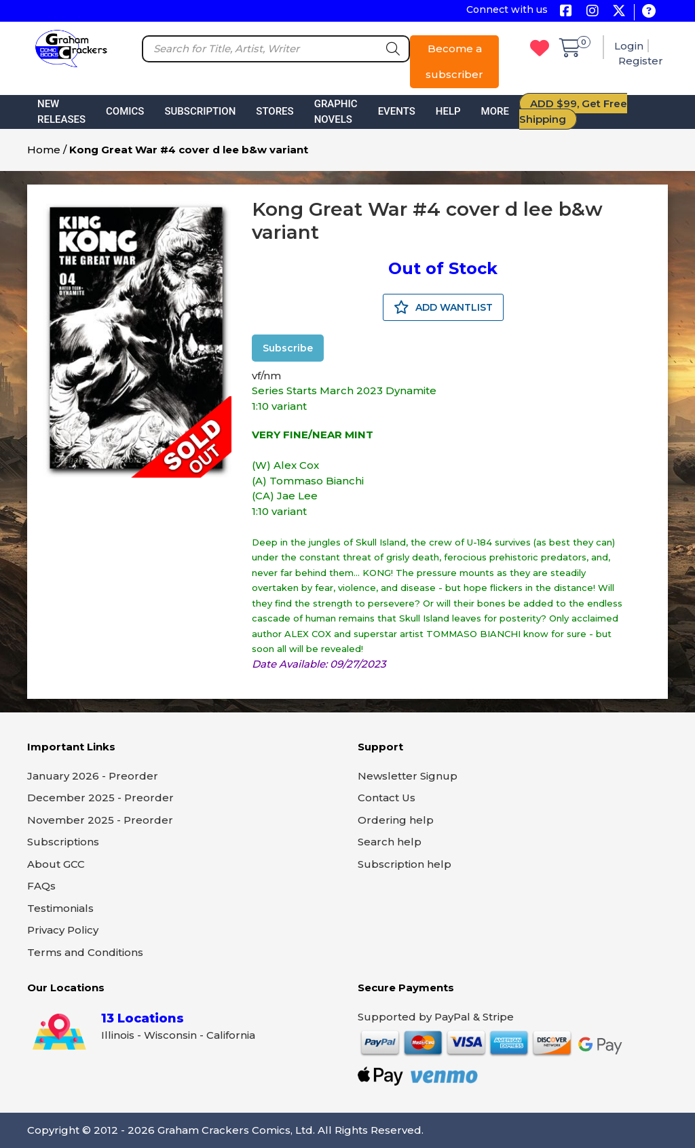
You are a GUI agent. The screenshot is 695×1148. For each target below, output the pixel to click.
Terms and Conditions (85, 952)
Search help (389, 841)
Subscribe (288, 348)
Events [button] (396, 111)
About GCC (56, 864)
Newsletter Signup (407, 775)
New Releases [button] (61, 112)
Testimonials (60, 908)
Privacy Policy (62, 929)
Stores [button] (274, 111)
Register (640, 60)
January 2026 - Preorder (92, 775)
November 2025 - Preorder (100, 820)
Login (628, 45)
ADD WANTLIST (443, 307)
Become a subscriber (454, 61)
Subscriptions (63, 841)
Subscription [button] (200, 111)
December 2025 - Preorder (100, 797)
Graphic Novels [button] (336, 112)
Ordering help (396, 820)
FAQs (41, 885)
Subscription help (404, 864)
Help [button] (448, 111)
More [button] (495, 111)
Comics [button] (125, 111)
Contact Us (386, 797)
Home (43, 149)
